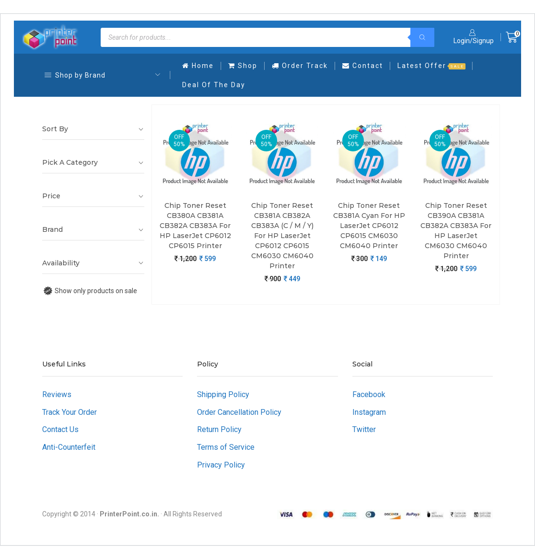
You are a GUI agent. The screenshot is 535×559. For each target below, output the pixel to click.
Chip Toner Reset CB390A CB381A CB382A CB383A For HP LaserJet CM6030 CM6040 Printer (455, 230)
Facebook (368, 394)
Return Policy (219, 429)
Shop (242, 65)
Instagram (369, 412)
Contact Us (60, 429)
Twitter (364, 429)
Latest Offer (431, 65)
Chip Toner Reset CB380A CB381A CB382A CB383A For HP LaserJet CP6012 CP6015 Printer (195, 225)
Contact (362, 65)
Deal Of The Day (213, 85)
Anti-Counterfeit (68, 447)
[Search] (422, 37)
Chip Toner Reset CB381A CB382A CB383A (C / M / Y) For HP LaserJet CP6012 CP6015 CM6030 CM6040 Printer (282, 235)
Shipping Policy (223, 394)
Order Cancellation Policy (239, 412)
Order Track (300, 65)
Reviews (56, 394)
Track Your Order (69, 412)
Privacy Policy (221, 464)
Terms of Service (226, 447)
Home (198, 65)
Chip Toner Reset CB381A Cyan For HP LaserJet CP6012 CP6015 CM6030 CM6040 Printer (369, 225)
